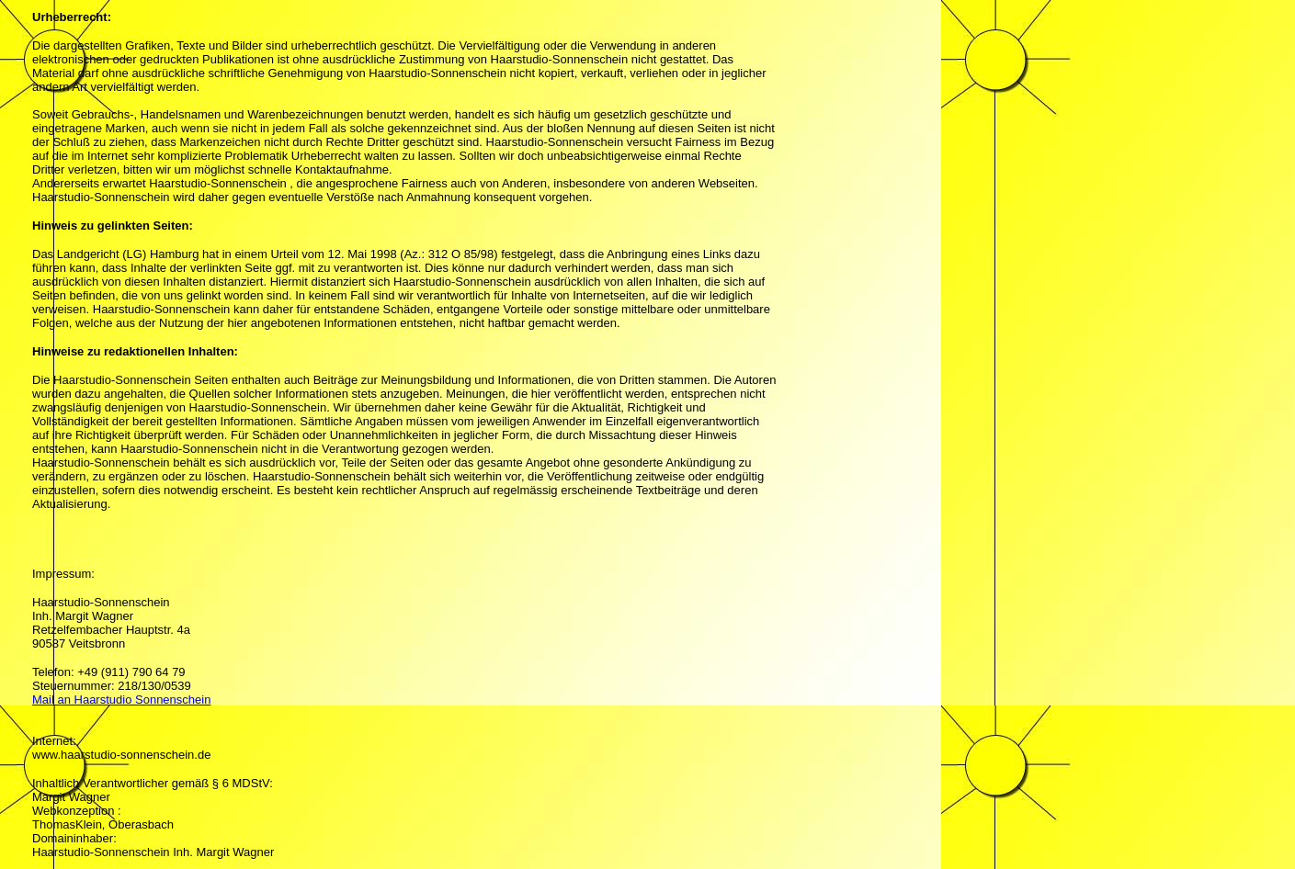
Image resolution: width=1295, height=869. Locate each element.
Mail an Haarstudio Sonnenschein (121, 699)
